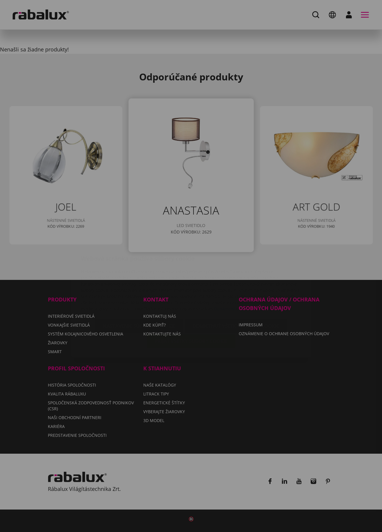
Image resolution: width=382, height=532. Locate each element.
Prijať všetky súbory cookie (191, 306)
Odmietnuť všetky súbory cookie (235, 291)
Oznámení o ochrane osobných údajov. (253, 273)
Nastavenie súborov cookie (139, 291)
